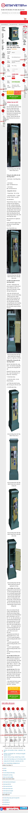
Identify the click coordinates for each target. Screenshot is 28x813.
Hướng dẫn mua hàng (7, 774)
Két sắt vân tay (6, 804)
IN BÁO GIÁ (17, 92)
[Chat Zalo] (1, 809)
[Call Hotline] (5, 809)
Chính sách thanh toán (8, 788)
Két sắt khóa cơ (6, 802)
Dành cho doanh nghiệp (8, 777)
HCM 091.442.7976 (19, 761)
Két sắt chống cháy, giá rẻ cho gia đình (11, 797)
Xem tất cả (4, 13)
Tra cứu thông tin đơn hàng (9, 772)
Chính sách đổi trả (7, 784)
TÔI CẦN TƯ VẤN (11, 92)
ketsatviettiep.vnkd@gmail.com (13, 763)
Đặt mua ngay (14, 97)
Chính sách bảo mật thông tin (9, 782)
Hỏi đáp (4, 770)
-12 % (13, 78)
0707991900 (16, 82)
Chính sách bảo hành (7, 786)
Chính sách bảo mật (7, 792)
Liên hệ (4, 768)
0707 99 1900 (13, 809)
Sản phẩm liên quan (8, 703)
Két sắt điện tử (6, 800)
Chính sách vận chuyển (8, 790)
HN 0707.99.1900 (10, 761)
